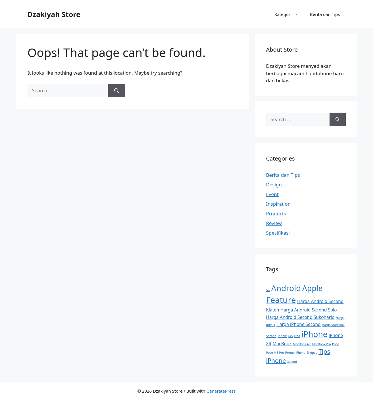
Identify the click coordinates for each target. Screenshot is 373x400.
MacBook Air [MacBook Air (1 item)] (302, 344)
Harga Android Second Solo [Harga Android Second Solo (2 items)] (308, 310)
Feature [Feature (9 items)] (281, 300)
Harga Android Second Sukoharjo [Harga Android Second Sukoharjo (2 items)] (300, 317)
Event (272, 194)
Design (274, 184)
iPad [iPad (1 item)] (297, 336)
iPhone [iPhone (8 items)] (314, 334)
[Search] (116, 90)
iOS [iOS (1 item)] (290, 336)
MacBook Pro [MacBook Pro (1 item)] (321, 344)
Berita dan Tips (325, 14)
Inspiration (278, 204)
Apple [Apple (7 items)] (312, 288)
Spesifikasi (278, 233)
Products (276, 213)
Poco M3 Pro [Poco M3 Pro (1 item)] (275, 353)
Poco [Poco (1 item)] (335, 344)
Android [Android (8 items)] (286, 288)
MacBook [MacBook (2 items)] (282, 343)
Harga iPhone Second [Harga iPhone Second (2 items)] (298, 324)
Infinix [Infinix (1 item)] (282, 336)
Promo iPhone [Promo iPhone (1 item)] (295, 353)
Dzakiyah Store (54, 14)
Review (274, 223)
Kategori (289, 14)
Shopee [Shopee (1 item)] (312, 353)
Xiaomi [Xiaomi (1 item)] (292, 362)
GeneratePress (221, 391)
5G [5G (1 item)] (268, 290)
